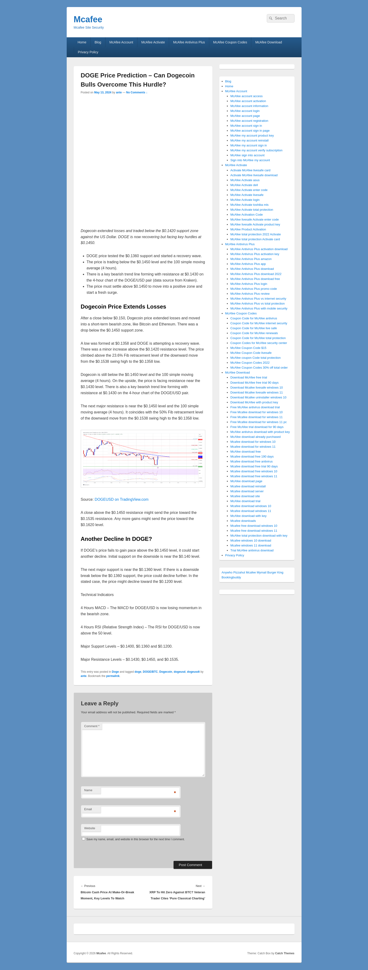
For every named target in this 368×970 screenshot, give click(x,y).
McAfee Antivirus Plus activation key (254, 254)
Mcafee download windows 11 (250, 511)
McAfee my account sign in (248, 145)
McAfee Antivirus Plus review (250, 293)
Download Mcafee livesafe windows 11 (256, 392)
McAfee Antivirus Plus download (252, 269)
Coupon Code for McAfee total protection (258, 338)
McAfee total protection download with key (258, 535)
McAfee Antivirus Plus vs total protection (257, 303)
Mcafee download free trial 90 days (254, 466)
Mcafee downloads (243, 521)
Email (88, 809)
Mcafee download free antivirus (251, 461)
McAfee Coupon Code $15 (248, 348)
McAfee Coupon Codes (230, 42)
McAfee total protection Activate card (255, 239)
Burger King (275, 572)
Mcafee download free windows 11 (253, 476)
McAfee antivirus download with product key (260, 432)
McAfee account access (246, 96)
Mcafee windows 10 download (250, 540)
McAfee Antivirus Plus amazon (251, 259)
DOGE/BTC (150, 671)
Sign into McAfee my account (250, 160)
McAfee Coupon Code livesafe (251, 353)
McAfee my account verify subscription (256, 150)
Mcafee (88, 19)
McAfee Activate (153, 42)
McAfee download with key (248, 516)
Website (89, 828)
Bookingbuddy (231, 577)
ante (119, 92)
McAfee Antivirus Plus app (248, 264)
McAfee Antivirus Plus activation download (259, 249)
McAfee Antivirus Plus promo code (253, 288)
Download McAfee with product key (254, 402)
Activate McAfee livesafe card (250, 170)
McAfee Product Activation (248, 229)
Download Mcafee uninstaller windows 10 (258, 397)
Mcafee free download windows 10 (253, 525)
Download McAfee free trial (248, 377)
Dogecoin (165, 671)
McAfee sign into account (247, 155)
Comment (92, 726)
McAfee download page (246, 481)
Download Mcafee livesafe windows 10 (256, 387)
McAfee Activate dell (244, 185)
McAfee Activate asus (245, 180)
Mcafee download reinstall (248, 486)
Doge (115, 671)
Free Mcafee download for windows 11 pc (258, 422)
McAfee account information (249, 106)
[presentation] (113, 851)
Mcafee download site (245, 496)
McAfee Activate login (245, 200)
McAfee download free (245, 451)
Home (81, 42)
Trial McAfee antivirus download (252, 550)
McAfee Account (121, 42)
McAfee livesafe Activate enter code (254, 219)
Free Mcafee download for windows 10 (256, 412)
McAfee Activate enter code (248, 190)
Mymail (261, 572)
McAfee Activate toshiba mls (249, 204)
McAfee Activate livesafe (246, 195)
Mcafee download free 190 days (252, 456)
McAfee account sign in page (250, 130)
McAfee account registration (249, 120)
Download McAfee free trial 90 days (254, 382)
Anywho (227, 572)
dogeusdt (193, 671)
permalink (113, 676)
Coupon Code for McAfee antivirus (253, 318)
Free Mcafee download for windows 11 (256, 417)
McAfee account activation (248, 101)
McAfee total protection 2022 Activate (255, 234)
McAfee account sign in (246, 125)
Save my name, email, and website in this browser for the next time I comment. (135, 839)
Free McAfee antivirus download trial (255, 407)
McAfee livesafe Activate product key (255, 224)
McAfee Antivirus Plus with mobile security (258, 308)
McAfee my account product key (252, 135)
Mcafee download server (247, 491)
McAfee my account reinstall (249, 140)
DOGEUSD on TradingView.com (121, 499)
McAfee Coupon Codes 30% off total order (259, 367)
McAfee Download (268, 42)
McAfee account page (245, 116)
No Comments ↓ (136, 92)
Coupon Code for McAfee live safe (253, 328)
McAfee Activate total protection (251, 209)
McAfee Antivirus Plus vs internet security (258, 298)
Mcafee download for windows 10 (252, 441)
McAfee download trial (245, 501)
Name (88, 790)
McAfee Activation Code (246, 214)
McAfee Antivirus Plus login (248, 284)
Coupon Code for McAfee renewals (254, 333)
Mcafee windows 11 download (250, 545)
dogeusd (180, 671)
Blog (98, 42)
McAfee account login (245, 111)
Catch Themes (284, 953)
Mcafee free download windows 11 (253, 530)
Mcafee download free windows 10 (253, 471)
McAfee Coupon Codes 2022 (250, 362)
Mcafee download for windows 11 (252, 446)
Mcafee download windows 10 (250, 506)
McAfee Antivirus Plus (189, 42)
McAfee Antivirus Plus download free (255, 279)
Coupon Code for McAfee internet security (258, 323)
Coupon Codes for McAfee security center (258, 343)
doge (138, 671)
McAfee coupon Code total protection (255, 357)
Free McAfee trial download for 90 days (256, 427)
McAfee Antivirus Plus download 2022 (256, 274)
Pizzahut (239, 572)
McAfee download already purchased (255, 437)
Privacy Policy (88, 52)
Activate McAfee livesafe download (254, 175)
